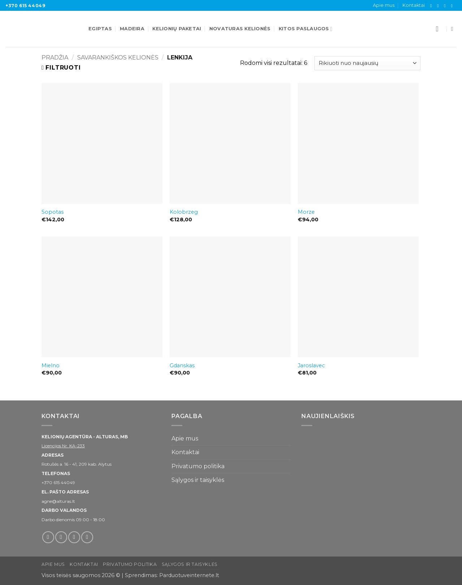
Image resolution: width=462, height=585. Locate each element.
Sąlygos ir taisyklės (197, 480)
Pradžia (55, 57)
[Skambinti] (453, 5)
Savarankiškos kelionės (117, 57)
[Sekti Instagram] (439, 5)
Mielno (51, 365)
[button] (439, 29)
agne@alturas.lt (58, 501)
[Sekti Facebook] (432, 5)
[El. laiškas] (446, 5)
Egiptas (100, 28)
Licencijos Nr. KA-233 (63, 445)
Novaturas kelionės (240, 28)
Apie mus (384, 5)
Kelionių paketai (176, 28)
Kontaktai (413, 5)
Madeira (132, 28)
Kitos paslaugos (305, 29)
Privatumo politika (198, 466)
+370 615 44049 (25, 5)
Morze (306, 212)
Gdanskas (182, 365)
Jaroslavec (311, 365)
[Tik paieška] (454, 29)
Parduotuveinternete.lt (189, 575)
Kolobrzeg (184, 212)
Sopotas (53, 212)
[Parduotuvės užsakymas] (367, 63)
